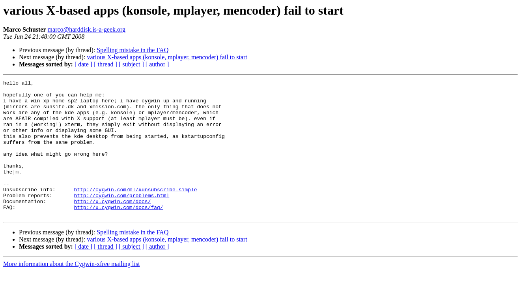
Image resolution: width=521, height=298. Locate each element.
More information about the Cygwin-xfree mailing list (71, 291)
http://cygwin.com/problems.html (121, 219)
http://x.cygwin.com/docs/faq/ (118, 233)
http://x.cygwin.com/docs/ (112, 226)
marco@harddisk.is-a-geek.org (86, 29)
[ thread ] (105, 64)
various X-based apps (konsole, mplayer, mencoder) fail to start (167, 57)
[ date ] (83, 64)
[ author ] (157, 64)
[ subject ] (131, 64)
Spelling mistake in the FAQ (132, 50)
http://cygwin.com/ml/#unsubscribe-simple (135, 211)
